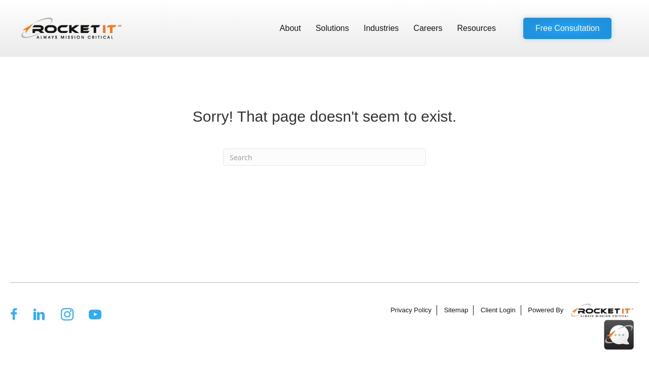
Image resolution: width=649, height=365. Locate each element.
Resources (476, 28)
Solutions (332, 28)
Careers (428, 28)
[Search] (324, 157)
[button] (567, 28)
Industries (381, 28)
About (290, 28)
